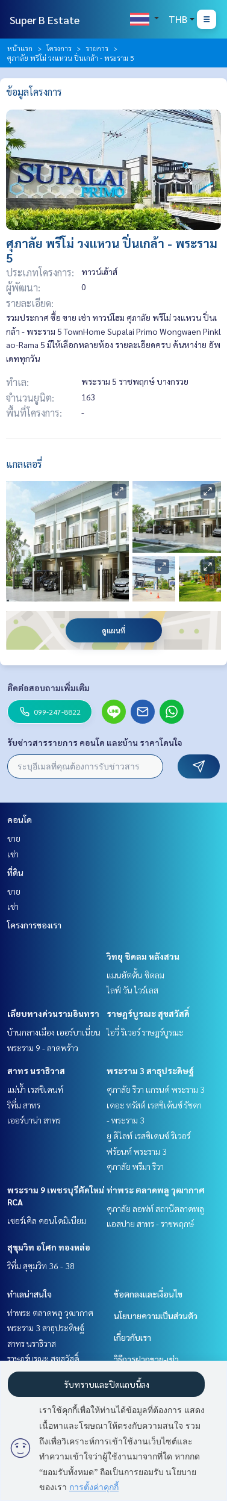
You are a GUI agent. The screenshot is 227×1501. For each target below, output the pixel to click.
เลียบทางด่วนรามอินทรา (53, 1013)
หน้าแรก (20, 48)
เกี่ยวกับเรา (132, 1337)
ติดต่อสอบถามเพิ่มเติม (48, 687)
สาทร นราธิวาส (36, 1070)
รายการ (97, 48)
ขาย (13, 838)
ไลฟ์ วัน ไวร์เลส (132, 989)
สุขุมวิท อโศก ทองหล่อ (48, 1247)
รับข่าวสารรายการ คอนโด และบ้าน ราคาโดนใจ (94, 742)
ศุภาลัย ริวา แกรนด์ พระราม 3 (156, 1089)
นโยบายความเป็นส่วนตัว (155, 1315)
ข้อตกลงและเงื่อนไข (148, 1293)
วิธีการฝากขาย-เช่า (146, 1358)
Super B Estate (44, 19)
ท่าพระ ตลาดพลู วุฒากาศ (156, 1189)
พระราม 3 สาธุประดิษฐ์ (150, 1070)
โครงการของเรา (34, 924)
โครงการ (59, 48)
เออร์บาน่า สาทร (34, 1119)
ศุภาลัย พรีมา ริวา (135, 1166)
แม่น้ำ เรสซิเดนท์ (35, 1089)
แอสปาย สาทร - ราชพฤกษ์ (150, 1223)
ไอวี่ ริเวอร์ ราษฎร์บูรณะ (145, 1032)
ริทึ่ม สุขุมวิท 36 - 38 (41, 1265)
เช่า (13, 853)
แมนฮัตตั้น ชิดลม (135, 974)
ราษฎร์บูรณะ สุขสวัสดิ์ (148, 1013)
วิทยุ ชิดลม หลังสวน (143, 956)
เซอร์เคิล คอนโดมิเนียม (46, 1220)
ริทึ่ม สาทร (23, 1104)
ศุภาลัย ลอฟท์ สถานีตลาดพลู (155, 1208)
